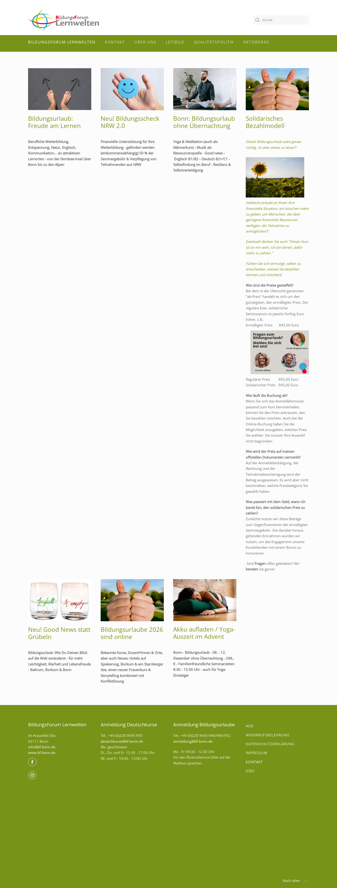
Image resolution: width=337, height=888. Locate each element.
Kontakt (115, 42)
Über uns (145, 42)
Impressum (256, 752)
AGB (249, 726)
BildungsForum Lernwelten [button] (61, 42)
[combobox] (281, 20)
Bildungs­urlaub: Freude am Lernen (54, 122)
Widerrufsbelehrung (267, 735)
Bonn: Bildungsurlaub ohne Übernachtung (204, 122)
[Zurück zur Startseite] (63, 19)
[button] (305, 881)
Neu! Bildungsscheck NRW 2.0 (130, 122)
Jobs (250, 770)
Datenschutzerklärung (270, 744)
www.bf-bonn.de (41, 752)
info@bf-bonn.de (41, 747)
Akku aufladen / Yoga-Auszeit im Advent (204, 633)
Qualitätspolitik (214, 42)
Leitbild (175, 42)
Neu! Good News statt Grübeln (59, 633)
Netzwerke (256, 42)
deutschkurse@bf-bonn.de (122, 741)
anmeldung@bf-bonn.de (192, 741)
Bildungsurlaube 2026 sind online (132, 633)
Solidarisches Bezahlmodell (265, 122)
